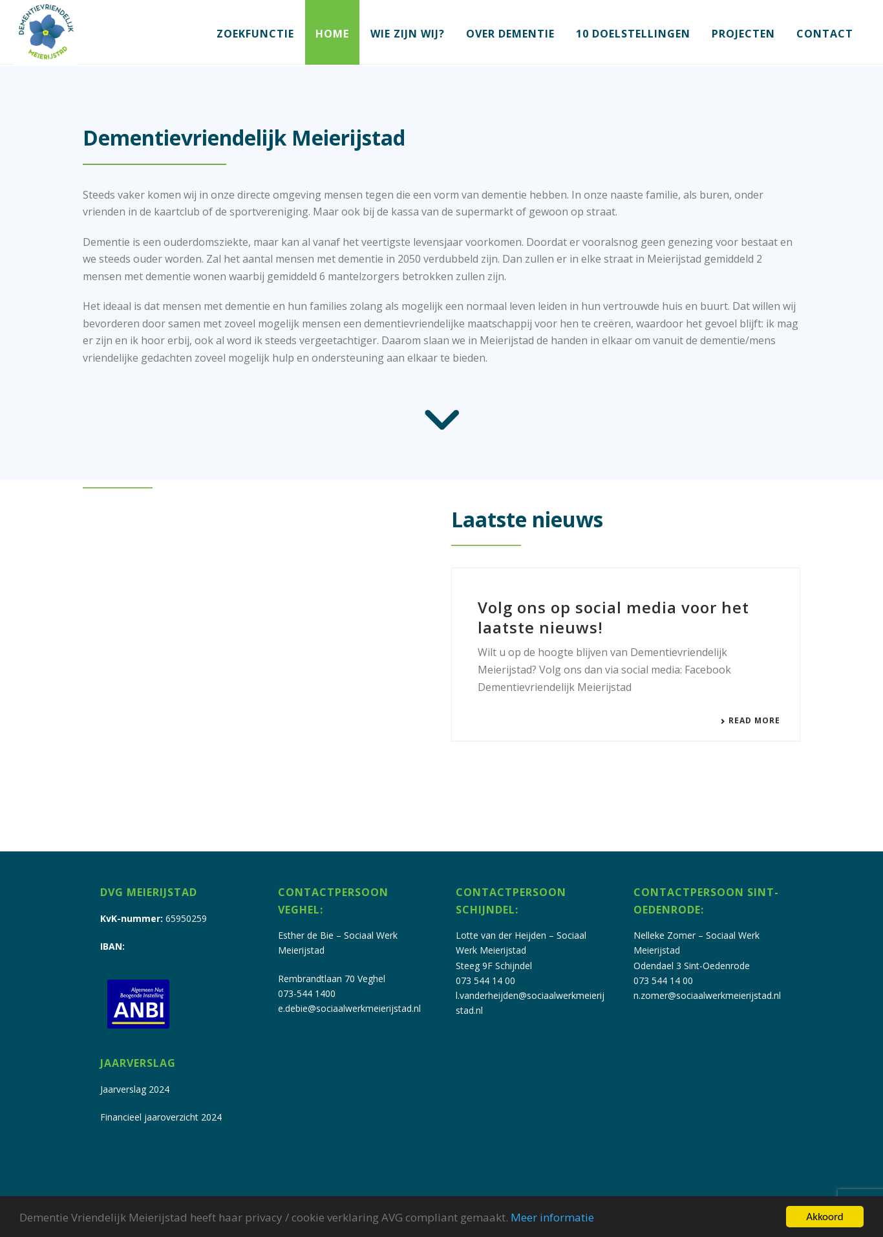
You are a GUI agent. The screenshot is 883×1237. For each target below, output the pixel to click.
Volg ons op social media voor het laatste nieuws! (613, 617)
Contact (824, 34)
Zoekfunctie (255, 34)
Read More (750, 721)
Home (332, 34)
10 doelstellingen (633, 34)
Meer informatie (552, 1217)
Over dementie (510, 34)
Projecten (743, 34)
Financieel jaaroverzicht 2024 (161, 1117)
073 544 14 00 (485, 980)
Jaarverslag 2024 (134, 1089)
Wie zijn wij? (407, 34)
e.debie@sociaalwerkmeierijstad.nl (349, 1008)
